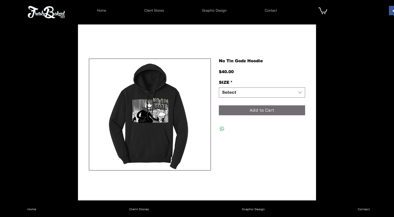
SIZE (225, 82)
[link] (322, 10)
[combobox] (262, 92)
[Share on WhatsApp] (222, 129)
